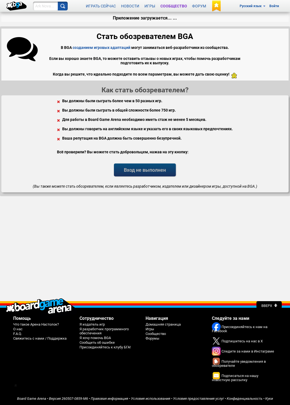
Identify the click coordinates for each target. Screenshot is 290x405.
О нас (18, 329)
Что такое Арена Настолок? (36, 324)
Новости (130, 6)
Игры (149, 6)
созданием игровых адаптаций (101, 47)
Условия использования (150, 398)
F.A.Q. (17, 334)
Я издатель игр (92, 324)
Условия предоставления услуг (198, 398)
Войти (274, 6)
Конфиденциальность (244, 398)
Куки (269, 398)
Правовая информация (109, 398)
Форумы (152, 338)
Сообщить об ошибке (97, 342)
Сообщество (173, 6)
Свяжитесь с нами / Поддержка (40, 338)
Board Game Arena (31, 398)
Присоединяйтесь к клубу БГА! (105, 347)
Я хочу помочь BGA (95, 338)
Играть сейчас (101, 6)
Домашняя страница (163, 324)
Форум (199, 6)
